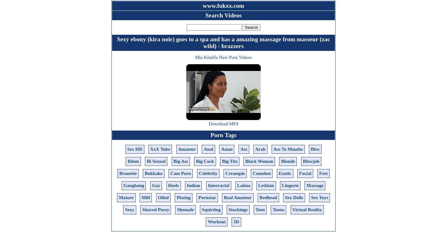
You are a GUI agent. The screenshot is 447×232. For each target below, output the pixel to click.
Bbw (315, 149)
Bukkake (154, 173)
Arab (260, 149)
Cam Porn (180, 173)
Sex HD (134, 149)
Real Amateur (238, 197)
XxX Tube (160, 149)
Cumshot (262, 173)
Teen (260, 209)
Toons (278, 209)
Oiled (163, 197)
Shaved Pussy (155, 209)
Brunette (128, 173)
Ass (243, 149)
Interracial (218, 185)
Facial (305, 173)
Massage (314, 185)
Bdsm (133, 161)
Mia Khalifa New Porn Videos (223, 57)
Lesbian (266, 185)
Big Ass (181, 161)
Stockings (238, 209)
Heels (173, 185)
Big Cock (205, 161)
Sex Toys (319, 197)
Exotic (285, 173)
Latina (244, 185)
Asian (227, 149)
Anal (208, 149)
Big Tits (229, 161)
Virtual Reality (307, 209)
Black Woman (259, 161)
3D (236, 221)
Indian (193, 185)
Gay (156, 185)
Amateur (187, 149)
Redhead (268, 197)
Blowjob (311, 161)
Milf (146, 197)
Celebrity (208, 173)
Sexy (129, 209)
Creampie (235, 173)
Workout (217, 221)
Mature (126, 197)
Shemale (185, 209)
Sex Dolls (294, 197)
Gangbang (134, 185)
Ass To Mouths (288, 149)
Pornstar (207, 197)
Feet (323, 173)
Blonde (288, 161)
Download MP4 (223, 123)
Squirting (211, 209)
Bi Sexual (156, 161)
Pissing (184, 197)
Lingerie (290, 185)
